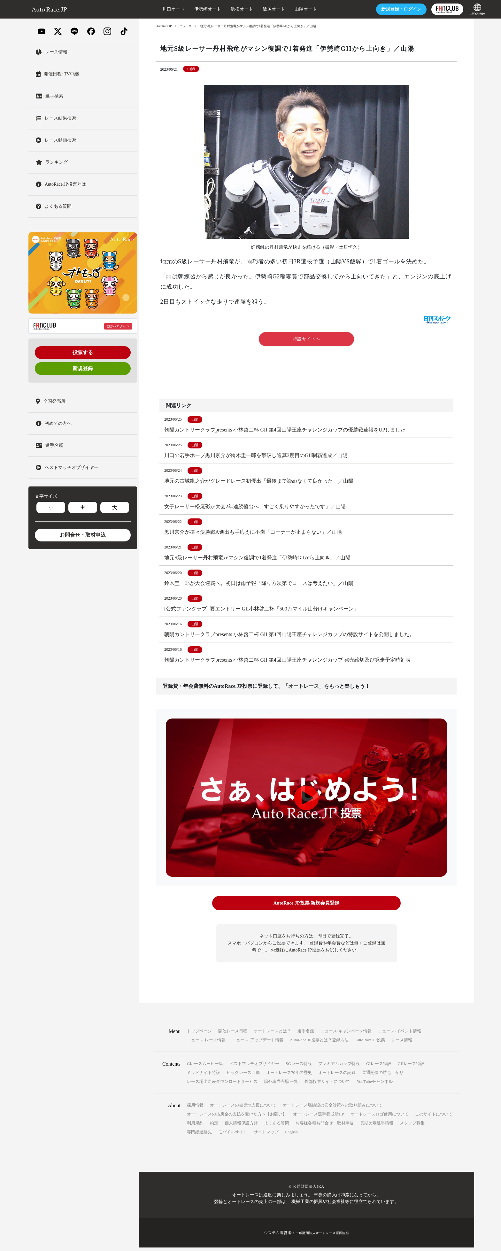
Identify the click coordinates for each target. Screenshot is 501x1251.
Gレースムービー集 (205, 1067)
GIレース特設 (378, 1067)
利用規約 (195, 1126)
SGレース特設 (299, 1067)
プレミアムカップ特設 (339, 1067)
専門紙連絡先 (199, 1135)
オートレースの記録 (337, 1076)
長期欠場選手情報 (376, 1126)
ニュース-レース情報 (206, 1043)
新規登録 (83, 368)
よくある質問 (276, 1126)
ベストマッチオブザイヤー (254, 1067)
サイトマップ (266, 1135)
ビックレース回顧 (243, 1076)
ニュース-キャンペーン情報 (346, 1034)
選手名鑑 (305, 1034)
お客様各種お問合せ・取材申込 (325, 1126)
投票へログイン (118, 326)
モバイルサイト (232, 1135)
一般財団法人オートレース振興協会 (322, 1236)
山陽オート (288, 9)
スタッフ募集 (412, 1126)
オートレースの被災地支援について (243, 1108)
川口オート (156, 9)
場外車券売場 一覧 (281, 1085)
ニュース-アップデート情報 (257, 1043)
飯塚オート (256, 9)
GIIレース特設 (411, 1067)
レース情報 (401, 1043)
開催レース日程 (232, 1034)
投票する (83, 352)
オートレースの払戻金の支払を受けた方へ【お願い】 (237, 1117)
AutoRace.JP (164, 26)
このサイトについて (433, 1117)
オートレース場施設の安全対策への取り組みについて (332, 1108)
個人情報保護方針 (241, 1126)
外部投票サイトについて (327, 1085)
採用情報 (195, 1108)
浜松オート (224, 9)
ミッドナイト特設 (203, 1076)
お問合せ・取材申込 (83, 535)
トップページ (199, 1034)
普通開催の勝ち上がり (383, 1076)
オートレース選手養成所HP (318, 1117)
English (291, 1135)
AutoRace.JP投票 (370, 1043)
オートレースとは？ (272, 1034)
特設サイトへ (306, 339)
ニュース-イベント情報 (399, 1034)
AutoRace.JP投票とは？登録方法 (319, 1043)
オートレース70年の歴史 (289, 1076)
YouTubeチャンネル (374, 1085)
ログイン (384, 9)
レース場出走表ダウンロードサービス (222, 1085)
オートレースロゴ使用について (380, 1117)
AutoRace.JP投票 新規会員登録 (306, 907)
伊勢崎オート (190, 9)
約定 (214, 1126)
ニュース (187, 26)
